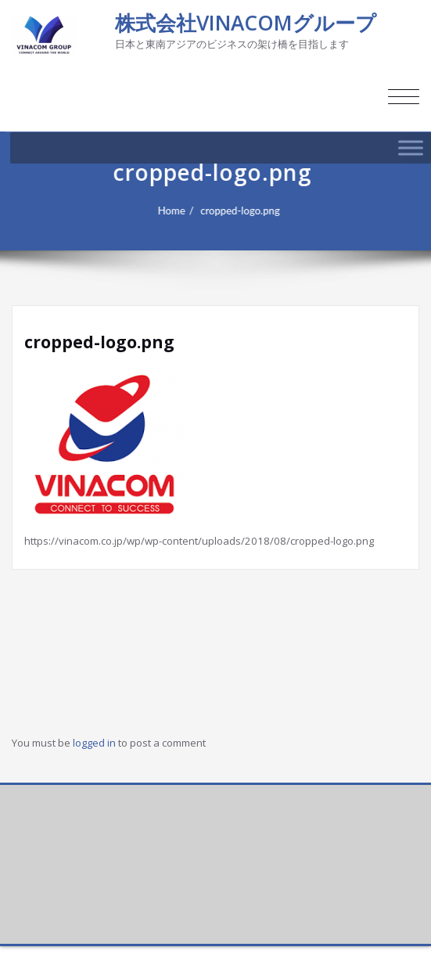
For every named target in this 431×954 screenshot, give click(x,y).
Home (176, 210)
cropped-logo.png (245, 210)
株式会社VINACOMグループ (245, 23)
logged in (94, 743)
